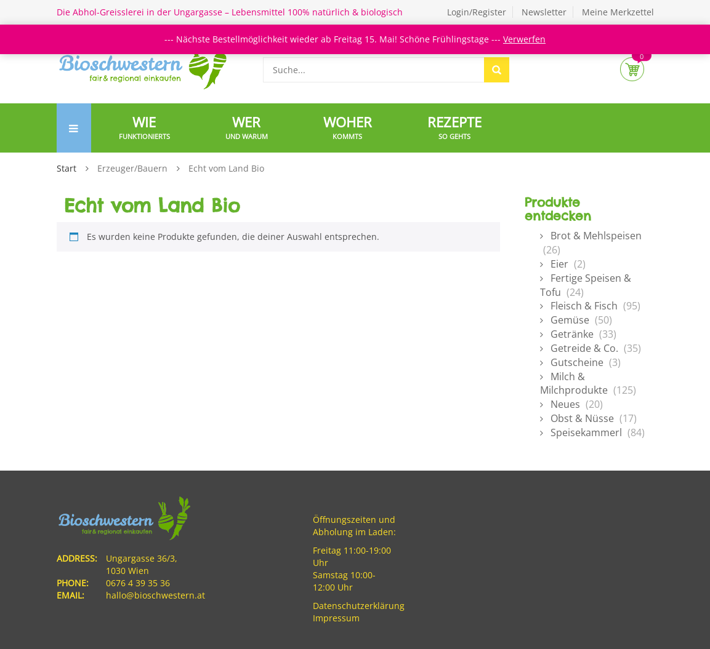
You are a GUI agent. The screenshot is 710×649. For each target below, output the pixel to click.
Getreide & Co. (584, 348)
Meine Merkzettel (618, 12)
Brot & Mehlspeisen (596, 235)
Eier (559, 264)
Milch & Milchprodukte (574, 383)
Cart (632, 69)
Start (66, 168)
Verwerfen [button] (524, 39)
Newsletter (544, 12)
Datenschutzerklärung (359, 605)
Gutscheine (577, 362)
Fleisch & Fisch (584, 306)
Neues (565, 404)
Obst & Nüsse (582, 418)
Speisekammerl (586, 432)
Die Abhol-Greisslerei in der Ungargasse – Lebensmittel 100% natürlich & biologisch (230, 12)
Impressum (336, 618)
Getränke (572, 334)
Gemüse (570, 320)
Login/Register (476, 12)
